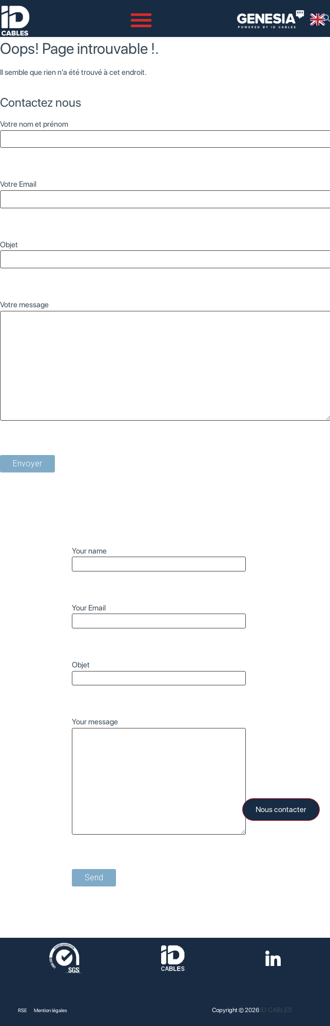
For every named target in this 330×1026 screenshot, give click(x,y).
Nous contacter (281, 809)
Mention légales (50, 1010)
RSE (22, 1010)
